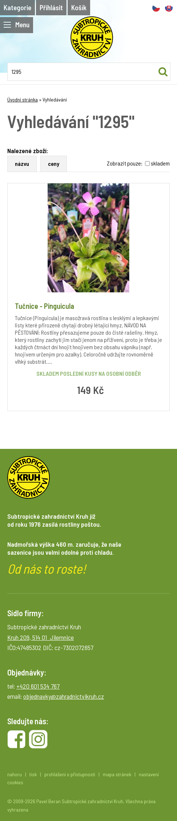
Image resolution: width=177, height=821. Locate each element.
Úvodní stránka (22, 99)
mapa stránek (117, 774)
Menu (16, 24)
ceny (53, 163)
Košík (79, 7)
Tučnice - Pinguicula (44, 306)
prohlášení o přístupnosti (69, 774)
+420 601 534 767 (38, 686)
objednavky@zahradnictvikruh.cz (63, 696)
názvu (22, 163)
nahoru (14, 774)
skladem (160, 163)
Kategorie (17, 7)
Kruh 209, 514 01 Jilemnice (40, 637)
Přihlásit (51, 7)
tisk (33, 774)
